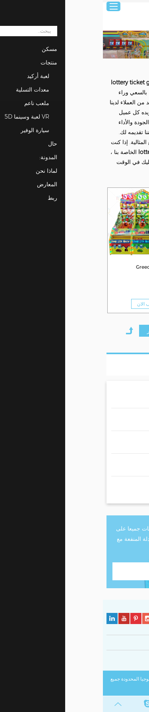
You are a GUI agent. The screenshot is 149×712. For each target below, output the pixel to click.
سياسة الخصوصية (127, 662)
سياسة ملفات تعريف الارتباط (78, 662)
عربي (137, 7)
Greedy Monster (123, 267)
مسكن (138, 67)
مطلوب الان (116, 304)
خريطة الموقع (94, 688)
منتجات (119, 67)
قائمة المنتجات (116, 365)
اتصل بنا (74, 571)
